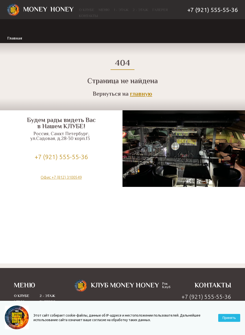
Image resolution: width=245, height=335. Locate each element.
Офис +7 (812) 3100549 (61, 177)
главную (141, 94)
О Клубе (21, 296)
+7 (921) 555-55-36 (212, 10)
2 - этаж (47, 296)
